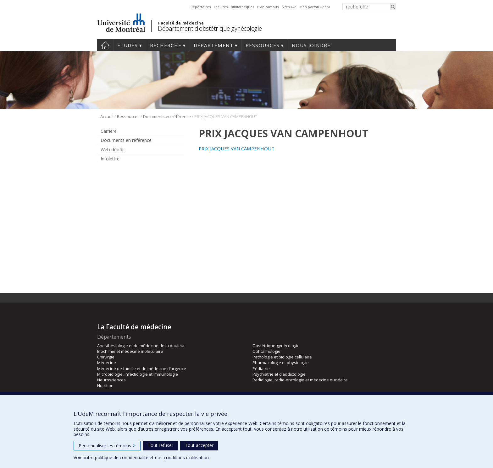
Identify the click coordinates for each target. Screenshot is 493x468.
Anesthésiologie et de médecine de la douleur (141, 345)
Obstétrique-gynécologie (276, 345)
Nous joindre (311, 45)
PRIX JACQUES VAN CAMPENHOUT (236, 148)
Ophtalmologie (266, 351)
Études (127, 45)
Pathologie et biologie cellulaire (282, 357)
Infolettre (110, 159)
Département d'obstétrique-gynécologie (210, 28)
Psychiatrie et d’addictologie (279, 374)
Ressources (263, 45)
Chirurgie (105, 357)
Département (213, 45)
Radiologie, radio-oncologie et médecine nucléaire (300, 380)
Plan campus (268, 6)
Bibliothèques (242, 6)
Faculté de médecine (181, 23)
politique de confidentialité (121, 457)
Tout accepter (199, 445)
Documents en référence (167, 116)
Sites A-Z (289, 6)
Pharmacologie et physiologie (280, 362)
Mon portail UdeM (314, 6)
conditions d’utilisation (186, 457)
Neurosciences (111, 380)
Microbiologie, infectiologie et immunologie (137, 374)
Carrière (109, 131)
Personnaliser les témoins (107, 446)
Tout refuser (160, 445)
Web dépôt (112, 150)
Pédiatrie (261, 368)
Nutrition (105, 385)
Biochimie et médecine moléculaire (130, 351)
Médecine (106, 362)
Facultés (221, 6)
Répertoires (201, 6)
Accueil (105, 45)
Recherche (165, 45)
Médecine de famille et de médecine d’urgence (141, 368)
